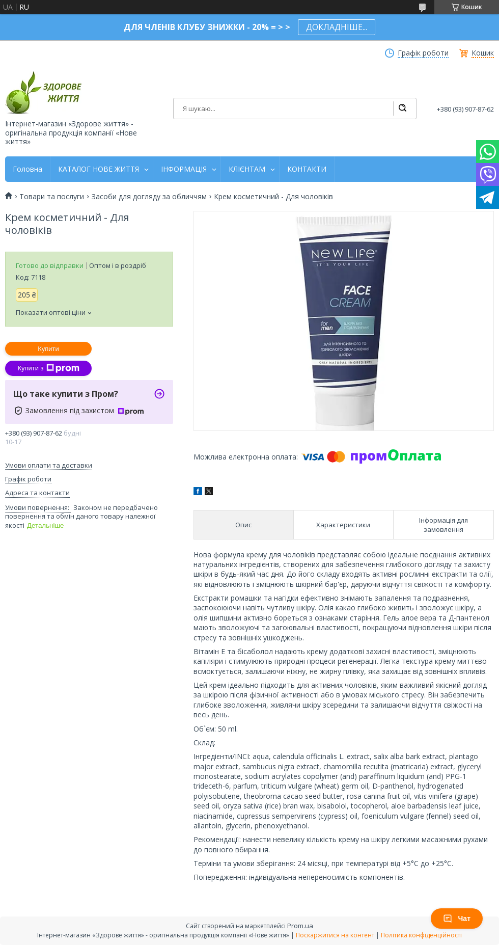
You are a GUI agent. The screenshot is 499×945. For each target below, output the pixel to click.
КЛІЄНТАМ (247, 169)
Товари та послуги (51, 196)
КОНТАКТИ (306, 169)
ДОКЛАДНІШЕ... (336, 27)
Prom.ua (300, 925)
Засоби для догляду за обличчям (149, 196)
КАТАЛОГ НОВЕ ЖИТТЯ (98, 169)
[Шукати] (402, 108)
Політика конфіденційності (421, 935)
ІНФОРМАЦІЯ (184, 169)
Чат (456, 918)
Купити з (48, 368)
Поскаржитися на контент (335, 935)
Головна (27, 169)
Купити (48, 349)
